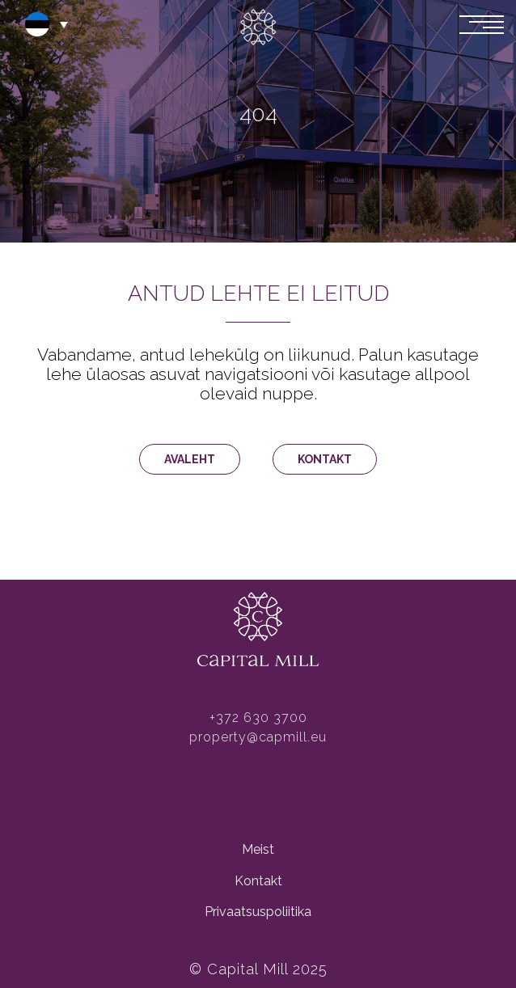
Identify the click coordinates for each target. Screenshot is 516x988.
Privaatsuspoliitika (258, 911)
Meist (258, 849)
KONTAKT (325, 459)
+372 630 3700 (258, 717)
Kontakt (258, 881)
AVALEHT (189, 459)
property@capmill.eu (258, 737)
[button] (44, 24)
